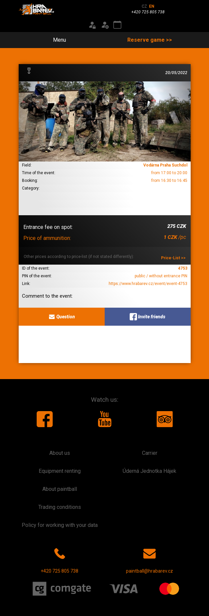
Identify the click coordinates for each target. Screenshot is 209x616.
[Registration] (105, 25)
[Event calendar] (117, 25)
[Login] (92, 25)
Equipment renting (60, 471)
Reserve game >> (149, 40)
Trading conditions (59, 507)
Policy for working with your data (60, 525)
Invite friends (147, 316)
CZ (144, 6)
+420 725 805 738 (59, 559)
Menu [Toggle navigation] (55, 40)
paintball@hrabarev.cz (149, 559)
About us (59, 453)
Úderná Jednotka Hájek (149, 471)
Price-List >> (173, 258)
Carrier (149, 453)
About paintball (59, 489)
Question (61, 316)
